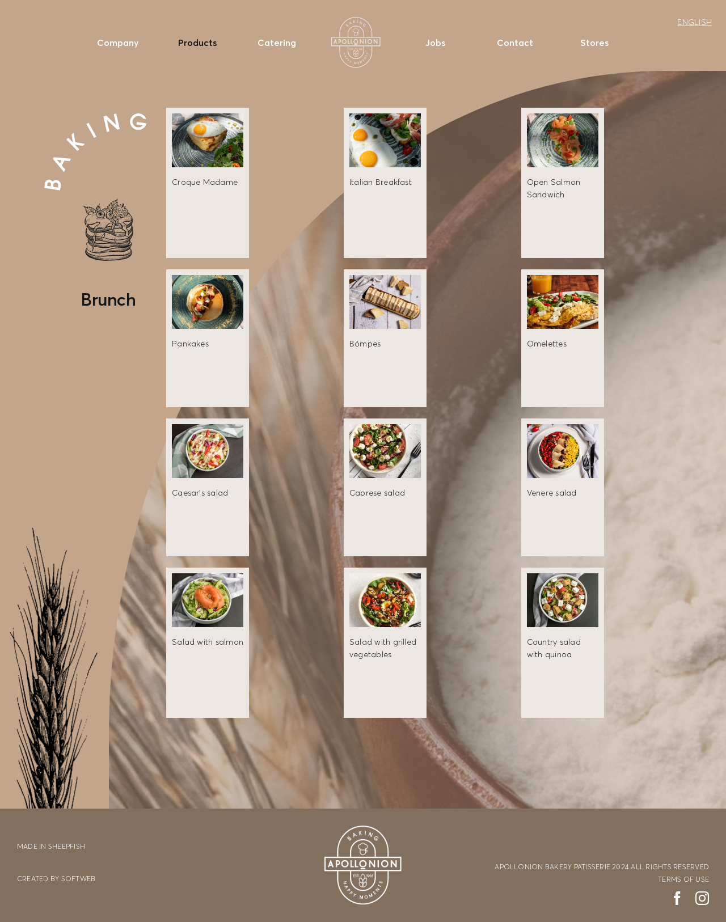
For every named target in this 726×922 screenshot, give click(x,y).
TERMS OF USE (683, 879)
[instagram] (702, 898)
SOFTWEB (78, 878)
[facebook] (677, 898)
